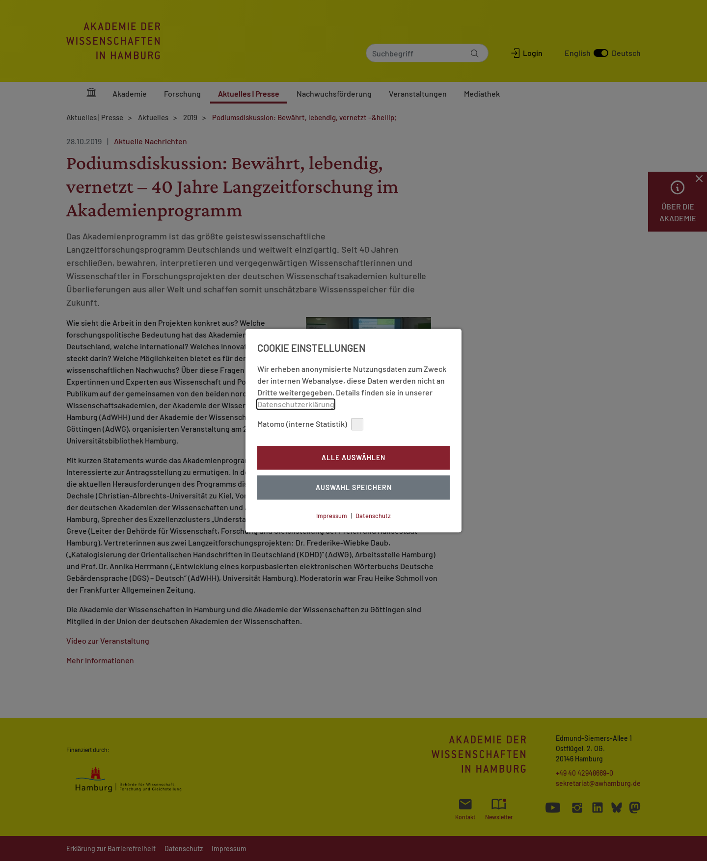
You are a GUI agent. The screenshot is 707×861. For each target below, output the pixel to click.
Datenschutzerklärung (295, 404)
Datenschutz (373, 516)
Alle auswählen (353, 458)
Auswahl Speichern (354, 487)
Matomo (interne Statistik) (310, 424)
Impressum (331, 516)
